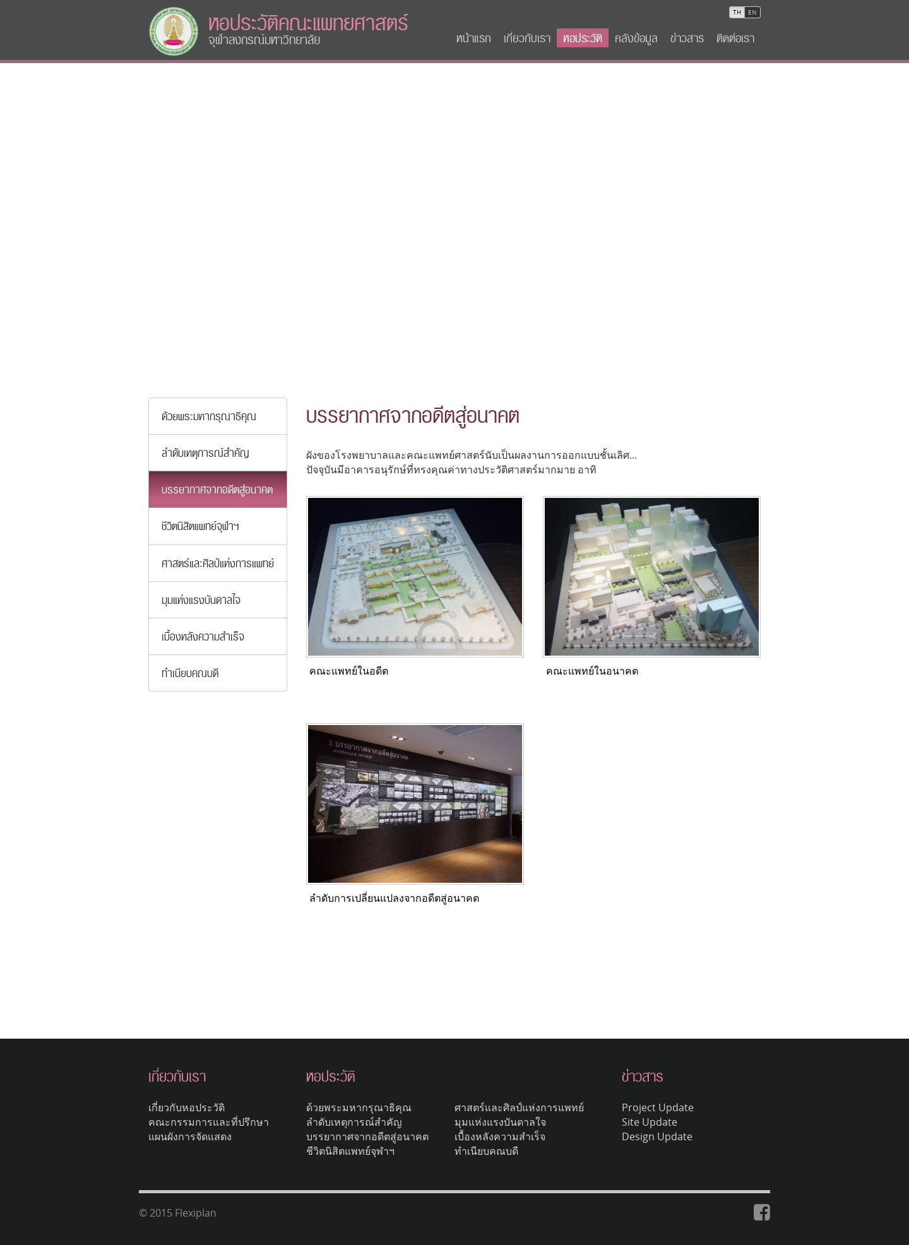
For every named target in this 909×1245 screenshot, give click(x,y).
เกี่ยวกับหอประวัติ (186, 1107)
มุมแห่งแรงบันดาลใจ (201, 600)
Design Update (657, 1136)
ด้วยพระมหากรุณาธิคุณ (209, 416)
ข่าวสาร (687, 37)
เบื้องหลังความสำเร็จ (203, 636)
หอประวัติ (582, 37)
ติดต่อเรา (735, 37)
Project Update (658, 1107)
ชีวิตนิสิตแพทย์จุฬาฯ (200, 526)
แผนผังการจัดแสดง (190, 1136)
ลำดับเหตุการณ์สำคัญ (205, 453)
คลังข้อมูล (636, 37)
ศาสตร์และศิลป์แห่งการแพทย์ (218, 563)
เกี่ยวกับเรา (527, 37)
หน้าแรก (473, 37)
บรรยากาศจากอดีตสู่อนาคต (217, 489)
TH (737, 12)
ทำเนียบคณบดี (190, 673)
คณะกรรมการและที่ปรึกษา (208, 1122)
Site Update (649, 1122)
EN (752, 12)
